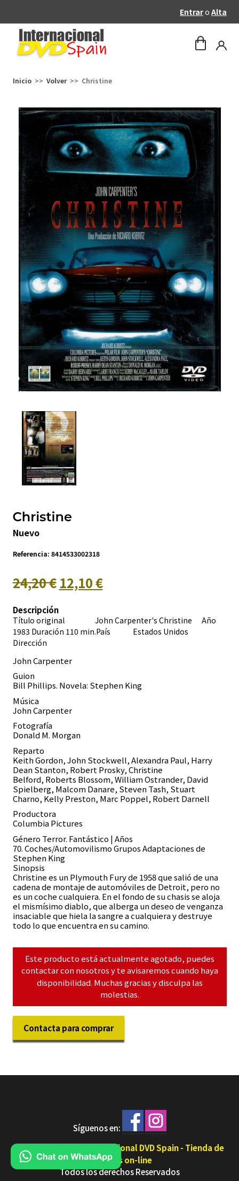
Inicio (22, 80)
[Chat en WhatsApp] (66, 1165)
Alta (219, 11)
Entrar (191, 11)
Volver (56, 80)
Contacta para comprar (68, 1027)
